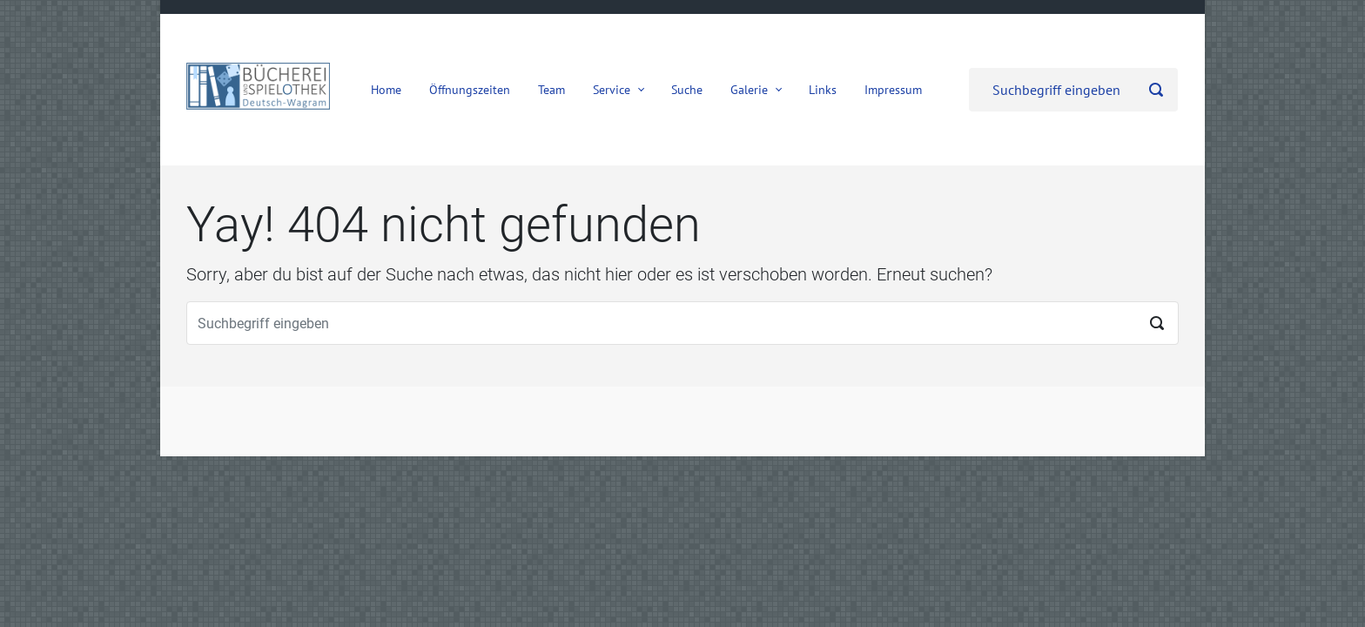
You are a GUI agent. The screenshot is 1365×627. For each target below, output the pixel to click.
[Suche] (1073, 89)
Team (551, 90)
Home (386, 90)
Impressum (893, 90)
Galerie (749, 90)
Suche (687, 90)
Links (823, 90)
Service (611, 90)
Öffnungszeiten (469, 90)
